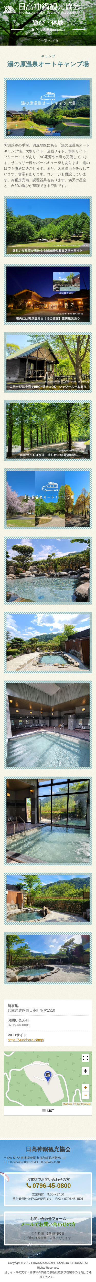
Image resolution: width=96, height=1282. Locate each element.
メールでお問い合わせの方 (48, 1224)
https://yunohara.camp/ (26, 1040)
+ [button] (85, 1087)
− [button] (85, 1095)
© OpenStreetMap (82, 1104)
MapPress (67, 1104)
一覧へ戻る (49, 40)
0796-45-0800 (52, 1185)
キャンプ (48, 56)
